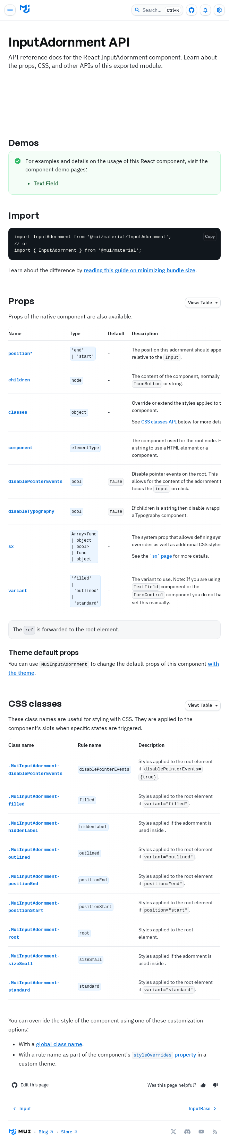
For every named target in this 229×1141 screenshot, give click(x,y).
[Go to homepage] (24, 9)
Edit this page (30, 1077)
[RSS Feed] (215, 1124)
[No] (215, 1077)
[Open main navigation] (10, 10)
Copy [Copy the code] (210, 236)
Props (27, 300)
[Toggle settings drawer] (219, 10)
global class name (59, 1036)
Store (69, 1124)
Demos (29, 142)
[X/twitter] (173, 1124)
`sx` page (161, 554)
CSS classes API (159, 421)
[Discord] (187, 1124)
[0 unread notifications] (205, 10)
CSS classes (41, 701)
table (204, 303)
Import (29, 215)
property (164, 1046)
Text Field (46, 183)
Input (21, 1101)
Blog (46, 1124)
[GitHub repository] (191, 10)
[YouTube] (201, 1124)
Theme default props (49, 650)
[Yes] (203, 1077)
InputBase (203, 1101)
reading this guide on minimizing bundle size (139, 270)
